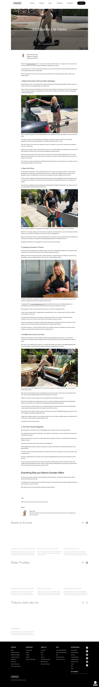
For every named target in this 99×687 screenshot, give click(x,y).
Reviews (28, 657)
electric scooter (41, 501)
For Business (60, 3)
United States (74, 650)
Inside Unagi (27, 501)
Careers (42, 657)
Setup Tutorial (29, 650)
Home (12, 650)
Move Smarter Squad (30, 659)
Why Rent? (41, 3)
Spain (72, 668)
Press (42, 654)
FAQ (57, 654)
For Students (70, 3)
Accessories (13, 661)
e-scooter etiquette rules (37, 304)
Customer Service (60, 657)
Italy (72, 666)
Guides (33, 501)
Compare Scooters (15, 657)
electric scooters (31, 63)
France (72, 664)
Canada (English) (74, 657)
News (42, 652)
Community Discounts (16, 666)
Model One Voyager (15, 654)
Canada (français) (75, 659)
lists (31, 501)
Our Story (43, 650)
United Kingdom (74, 652)
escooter (46, 501)
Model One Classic (15, 652)
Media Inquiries (44, 661)
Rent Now (81, 3)
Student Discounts (15, 664)
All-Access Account (60, 659)
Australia (73, 654)
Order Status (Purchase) (61, 652)
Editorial (22, 501)
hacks (36, 501)
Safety (27, 652)
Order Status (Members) (61, 650)
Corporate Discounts (45, 659)
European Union (74, 661)
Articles (27, 654)
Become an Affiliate (45, 664)
